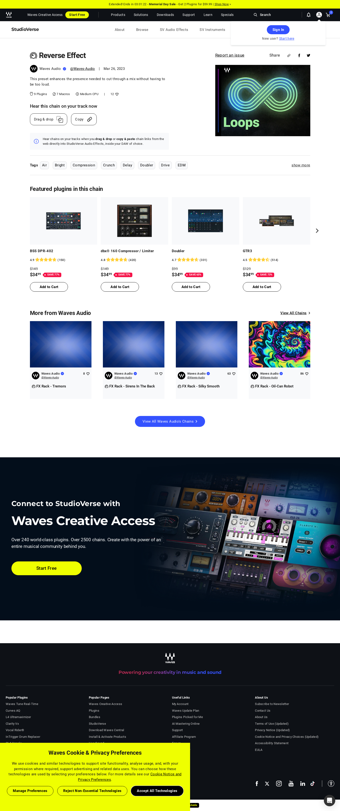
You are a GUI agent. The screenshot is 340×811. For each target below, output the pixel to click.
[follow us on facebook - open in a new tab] (257, 783)
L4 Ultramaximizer (18, 717)
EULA (258, 750)
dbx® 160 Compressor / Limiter (127, 251)
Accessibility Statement (271, 743)
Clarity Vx (12, 723)
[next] (315, 231)
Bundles (94, 717)
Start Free (77, 15)
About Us (261, 717)
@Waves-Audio (82, 69)
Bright (60, 165)
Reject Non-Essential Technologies (92, 791)
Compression (84, 165)
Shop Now (222, 4)
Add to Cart (49, 287)
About (120, 30)
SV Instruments (212, 30)
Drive (165, 165)
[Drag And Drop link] (48, 119)
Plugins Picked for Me (187, 717)
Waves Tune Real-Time (22, 704)
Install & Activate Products (107, 737)
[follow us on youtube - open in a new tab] (291, 783)
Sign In (278, 30)
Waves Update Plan (185, 710)
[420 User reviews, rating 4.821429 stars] (134, 260)
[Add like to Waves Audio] (88, 373)
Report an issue (229, 55)
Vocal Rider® (15, 730)
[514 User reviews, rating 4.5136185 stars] (276, 260)
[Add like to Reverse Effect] (116, 94)
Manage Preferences (30, 791)
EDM (182, 165)
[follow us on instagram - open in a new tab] (279, 784)
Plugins (94, 710)
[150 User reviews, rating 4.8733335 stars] (63, 260)
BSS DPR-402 (41, 251)
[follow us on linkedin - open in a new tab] (302, 783)
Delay (127, 165)
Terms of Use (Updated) (272, 723)
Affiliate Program (184, 737)
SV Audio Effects (174, 30)
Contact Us (262, 710)
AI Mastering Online (186, 723)
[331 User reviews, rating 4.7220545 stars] (205, 260)
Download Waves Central (106, 730)
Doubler (146, 165)
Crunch (109, 165)
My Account (180, 704)
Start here (286, 38)
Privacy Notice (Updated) (272, 730)
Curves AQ (13, 710)
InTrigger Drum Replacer (23, 737)
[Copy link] (83, 119)
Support (177, 730)
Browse (142, 30)
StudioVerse (97, 723)
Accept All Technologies (157, 791)
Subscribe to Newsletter (272, 704)
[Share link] (289, 55)
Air (44, 165)
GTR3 (247, 251)
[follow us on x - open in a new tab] (267, 783)
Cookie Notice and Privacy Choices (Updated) (287, 737)
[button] (328, 783)
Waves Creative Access (44, 15)
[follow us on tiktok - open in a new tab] (312, 783)
